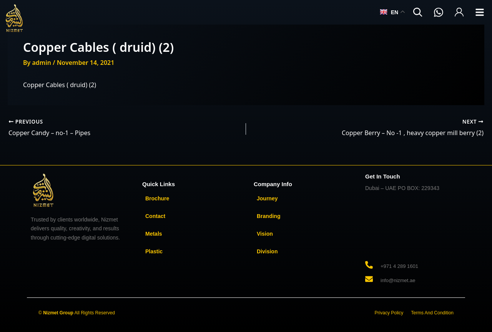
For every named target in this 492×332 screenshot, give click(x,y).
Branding (268, 216)
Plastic (154, 251)
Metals (153, 234)
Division (267, 251)
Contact (155, 216)
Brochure (157, 198)
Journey (267, 198)
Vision (265, 234)
